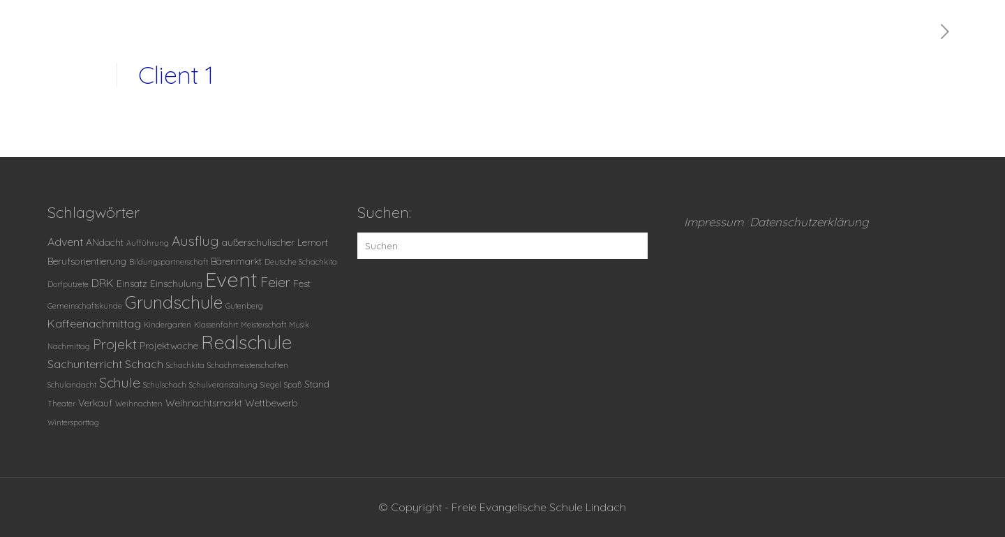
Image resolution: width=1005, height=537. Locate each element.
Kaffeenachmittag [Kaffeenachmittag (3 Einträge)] (94, 323)
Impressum (713, 221)
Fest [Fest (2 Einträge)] (302, 283)
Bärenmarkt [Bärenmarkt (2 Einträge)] (236, 261)
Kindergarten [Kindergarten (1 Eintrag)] (167, 325)
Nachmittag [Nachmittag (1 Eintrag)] (68, 346)
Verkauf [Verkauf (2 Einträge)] (95, 403)
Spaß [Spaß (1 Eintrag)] (293, 385)
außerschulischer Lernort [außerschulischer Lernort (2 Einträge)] (275, 242)
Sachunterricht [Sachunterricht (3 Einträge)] (84, 364)
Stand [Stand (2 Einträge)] (316, 384)
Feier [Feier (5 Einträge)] (275, 282)
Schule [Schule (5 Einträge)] (119, 382)
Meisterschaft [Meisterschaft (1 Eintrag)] (263, 325)
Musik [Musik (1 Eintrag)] (299, 325)
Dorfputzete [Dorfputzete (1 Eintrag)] (68, 284)
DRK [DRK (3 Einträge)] (102, 283)
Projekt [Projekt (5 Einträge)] (115, 344)
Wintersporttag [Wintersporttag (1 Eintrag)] (73, 422)
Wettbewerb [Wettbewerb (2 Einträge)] (271, 403)
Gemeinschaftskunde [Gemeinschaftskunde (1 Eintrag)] (84, 306)
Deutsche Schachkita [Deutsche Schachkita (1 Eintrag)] (301, 262)
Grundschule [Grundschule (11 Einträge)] (174, 302)
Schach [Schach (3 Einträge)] (144, 364)
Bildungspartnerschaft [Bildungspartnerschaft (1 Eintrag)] (168, 262)
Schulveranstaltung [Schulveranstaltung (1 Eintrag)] (223, 385)
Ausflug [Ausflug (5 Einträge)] (195, 241)
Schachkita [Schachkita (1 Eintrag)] (185, 365)
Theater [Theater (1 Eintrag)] (61, 404)
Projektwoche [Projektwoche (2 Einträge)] (169, 345)
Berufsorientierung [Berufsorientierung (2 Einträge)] (86, 261)
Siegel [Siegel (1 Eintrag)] (270, 385)
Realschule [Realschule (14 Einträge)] (246, 342)
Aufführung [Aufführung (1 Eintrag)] (147, 243)
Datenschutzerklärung (809, 221)
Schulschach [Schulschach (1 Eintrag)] (164, 385)
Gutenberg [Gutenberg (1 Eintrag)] (244, 306)
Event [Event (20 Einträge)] (231, 279)
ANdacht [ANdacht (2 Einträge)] (105, 242)
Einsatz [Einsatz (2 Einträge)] (132, 283)
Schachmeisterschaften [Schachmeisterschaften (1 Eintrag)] (247, 365)
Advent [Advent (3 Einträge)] (65, 242)
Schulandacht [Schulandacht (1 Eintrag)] (71, 385)
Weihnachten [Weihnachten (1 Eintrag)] (139, 404)
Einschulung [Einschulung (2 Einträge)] (176, 283)
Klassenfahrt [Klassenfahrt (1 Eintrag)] (216, 325)
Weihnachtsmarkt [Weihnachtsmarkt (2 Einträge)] (203, 403)
